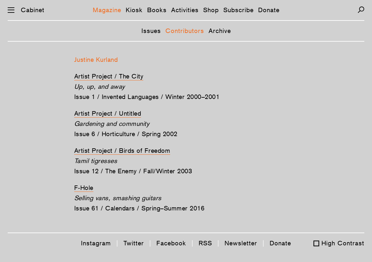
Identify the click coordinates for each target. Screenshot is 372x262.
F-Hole (83, 188)
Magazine (107, 10)
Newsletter (241, 243)
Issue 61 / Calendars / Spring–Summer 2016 (139, 208)
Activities (185, 10)
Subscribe (238, 10)
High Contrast (342, 243)
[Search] (361, 9)
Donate (269, 10)
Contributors (184, 31)
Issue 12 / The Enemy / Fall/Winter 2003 (133, 171)
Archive (220, 31)
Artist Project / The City (109, 76)
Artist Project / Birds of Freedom (122, 150)
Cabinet (32, 10)
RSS (205, 243)
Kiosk (134, 10)
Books (157, 10)
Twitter (133, 243)
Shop (211, 10)
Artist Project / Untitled (107, 113)
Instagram (96, 243)
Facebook (171, 243)
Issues (151, 31)
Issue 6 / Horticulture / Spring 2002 (126, 134)
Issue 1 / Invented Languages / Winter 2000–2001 (147, 97)
